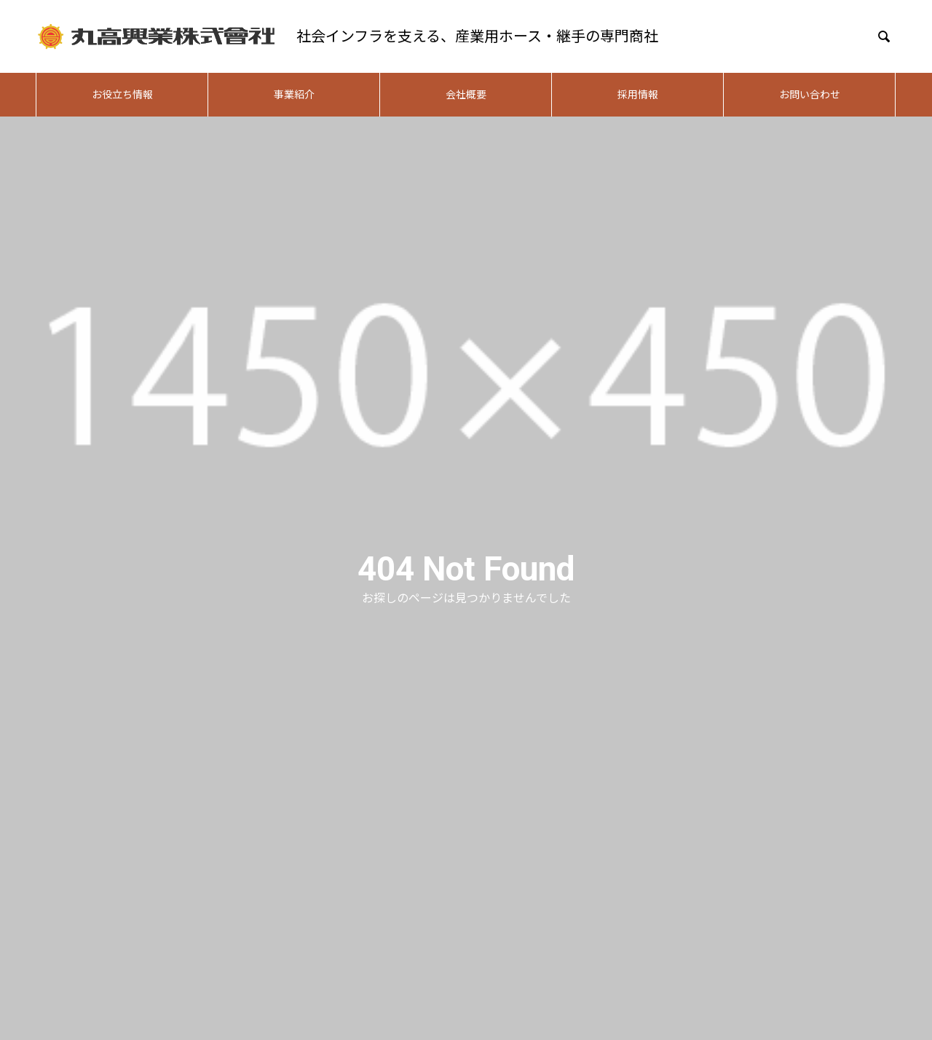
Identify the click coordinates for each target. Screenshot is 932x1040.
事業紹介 (294, 95)
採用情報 (637, 95)
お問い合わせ (809, 95)
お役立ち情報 (122, 95)
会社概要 (466, 95)
